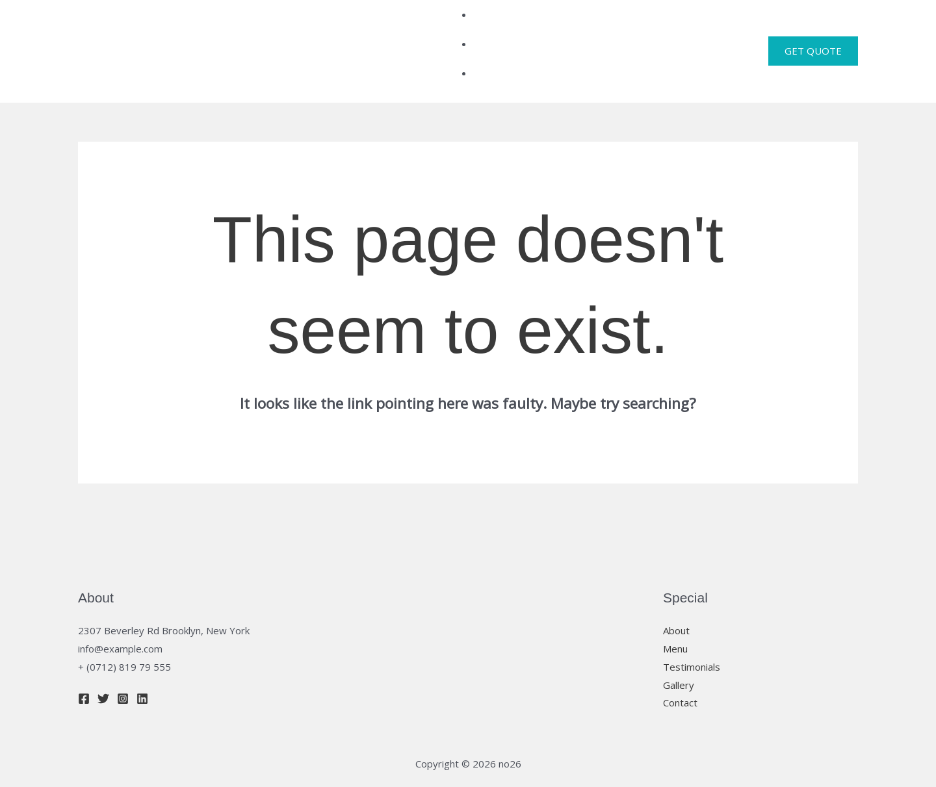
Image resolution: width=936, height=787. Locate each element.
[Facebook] (84, 665)
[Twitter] (103, 665)
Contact (680, 669)
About (676, 597)
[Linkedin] (142, 665)
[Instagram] (123, 665)
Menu (675, 614)
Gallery (678, 651)
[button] (813, 34)
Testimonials (691, 632)
